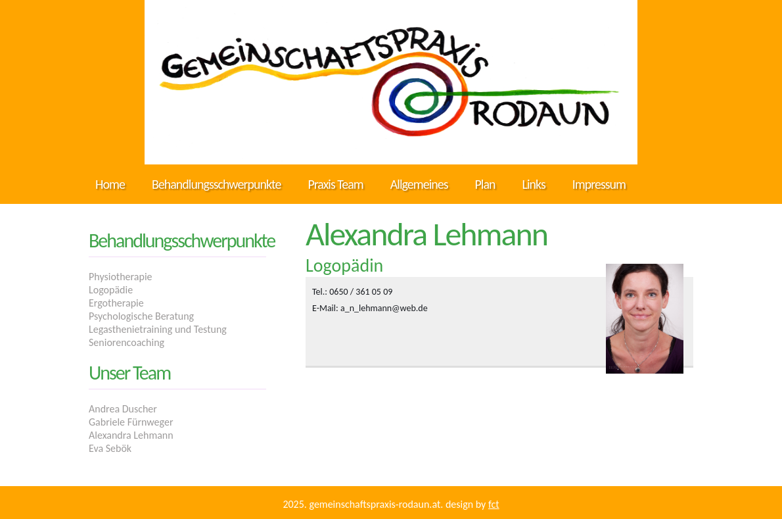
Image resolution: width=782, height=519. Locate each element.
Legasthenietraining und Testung (158, 329)
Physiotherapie (120, 276)
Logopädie (111, 290)
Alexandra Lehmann (131, 435)
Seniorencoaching (126, 342)
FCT (493, 504)
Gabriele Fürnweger (131, 422)
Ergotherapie (116, 303)
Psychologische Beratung (141, 316)
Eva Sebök (110, 448)
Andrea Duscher (123, 409)
